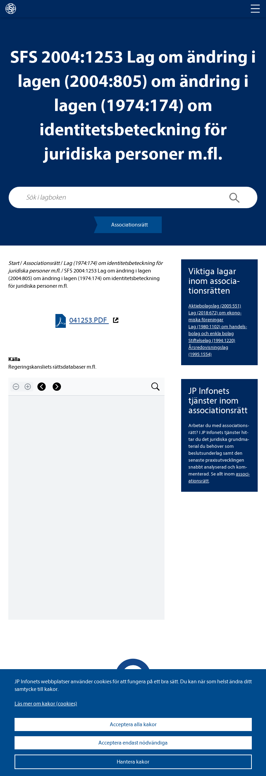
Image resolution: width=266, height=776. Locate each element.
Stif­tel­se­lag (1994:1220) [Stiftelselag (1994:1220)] (211, 340)
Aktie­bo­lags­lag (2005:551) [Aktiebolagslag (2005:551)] (214, 306)
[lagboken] (10, 8)
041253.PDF (89, 320)
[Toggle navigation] (255, 8)
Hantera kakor (133, 762)
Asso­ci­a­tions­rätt (129, 225)
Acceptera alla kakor (133, 724)
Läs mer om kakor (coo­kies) (46, 704)
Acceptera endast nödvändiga (133, 743)
